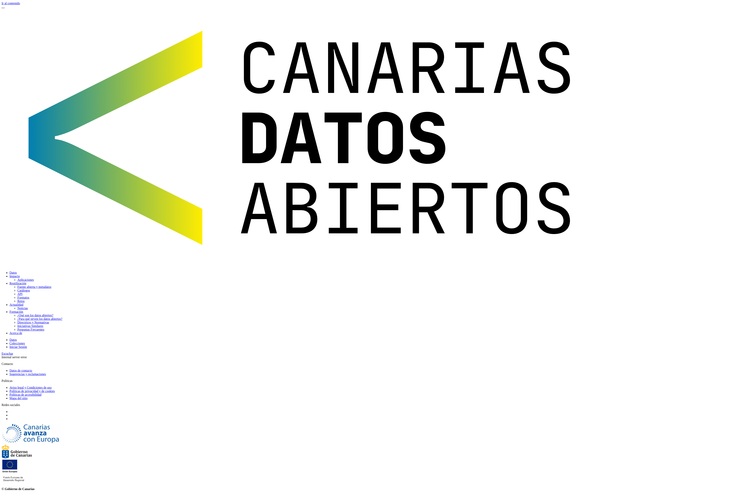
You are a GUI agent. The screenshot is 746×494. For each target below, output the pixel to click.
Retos (20, 301)
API (20, 294)
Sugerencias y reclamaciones (27, 374)
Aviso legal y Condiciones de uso (30, 387)
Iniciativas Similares (30, 326)
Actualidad (16, 304)
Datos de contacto (20, 370)
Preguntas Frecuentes (30, 329)
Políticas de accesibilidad (25, 394)
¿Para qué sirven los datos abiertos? (39, 319)
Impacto (14, 276)
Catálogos (23, 290)
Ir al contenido (11, 3)
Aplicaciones (25, 279)
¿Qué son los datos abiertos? (35, 315)
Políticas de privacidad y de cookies (32, 391)
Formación (16, 311)
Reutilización (17, 283)
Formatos (23, 297)
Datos (13, 272)
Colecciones (17, 343)
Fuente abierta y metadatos (34, 287)
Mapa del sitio (18, 398)
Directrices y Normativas (33, 322)
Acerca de (15, 333)
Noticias (22, 308)
